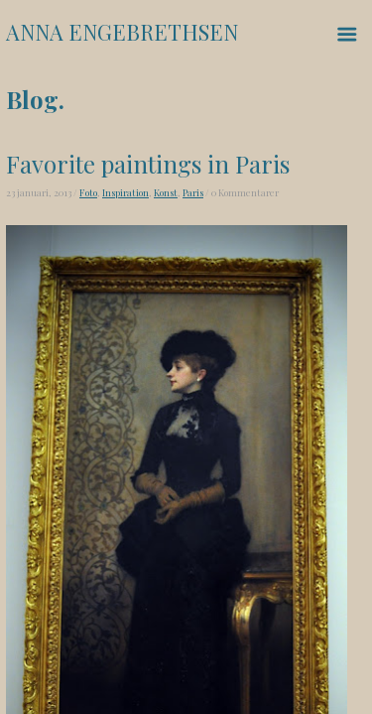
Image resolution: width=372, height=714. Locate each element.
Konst (166, 192)
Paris (193, 192)
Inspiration (125, 192)
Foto (88, 192)
